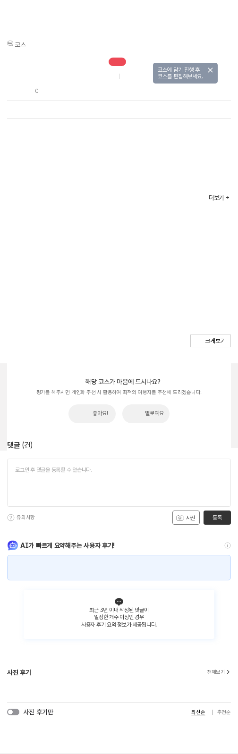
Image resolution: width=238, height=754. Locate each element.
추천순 (224, 712)
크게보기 (215, 340)
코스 (20, 45)
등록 (216, 517)
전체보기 (219, 672)
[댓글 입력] (119, 482)
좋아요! (100, 413)
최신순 (198, 712)
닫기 (210, 70)
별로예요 (154, 413)
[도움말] (11, 517)
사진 (185, 517)
